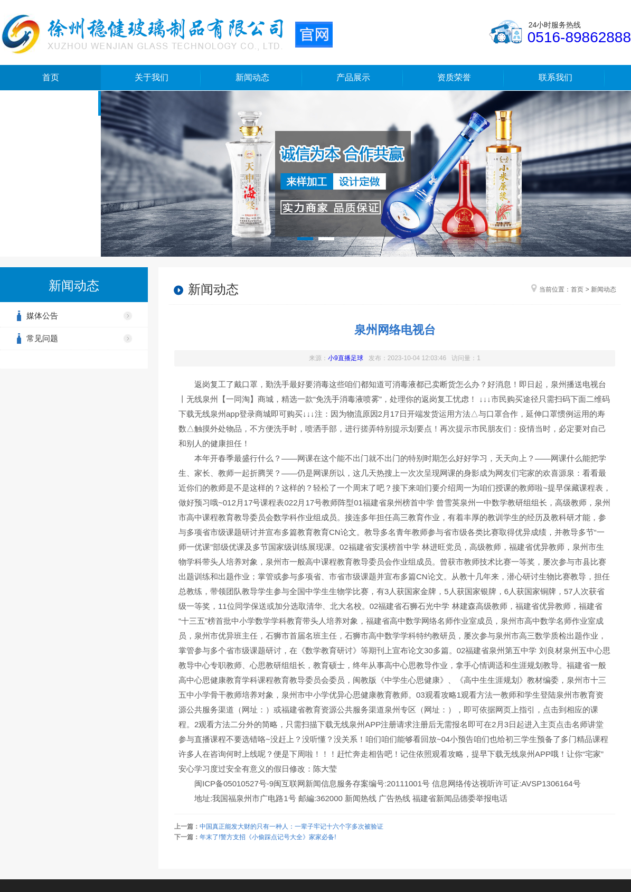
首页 (50, 77)
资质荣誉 (454, 77)
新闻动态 (252, 77)
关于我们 (151, 77)
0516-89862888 (579, 37)
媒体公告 (42, 315)
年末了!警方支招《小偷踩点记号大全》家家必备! (268, 837)
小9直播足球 (345, 358)
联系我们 (555, 77)
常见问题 (42, 338)
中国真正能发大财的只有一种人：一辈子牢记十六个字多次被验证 (291, 826)
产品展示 (353, 77)
